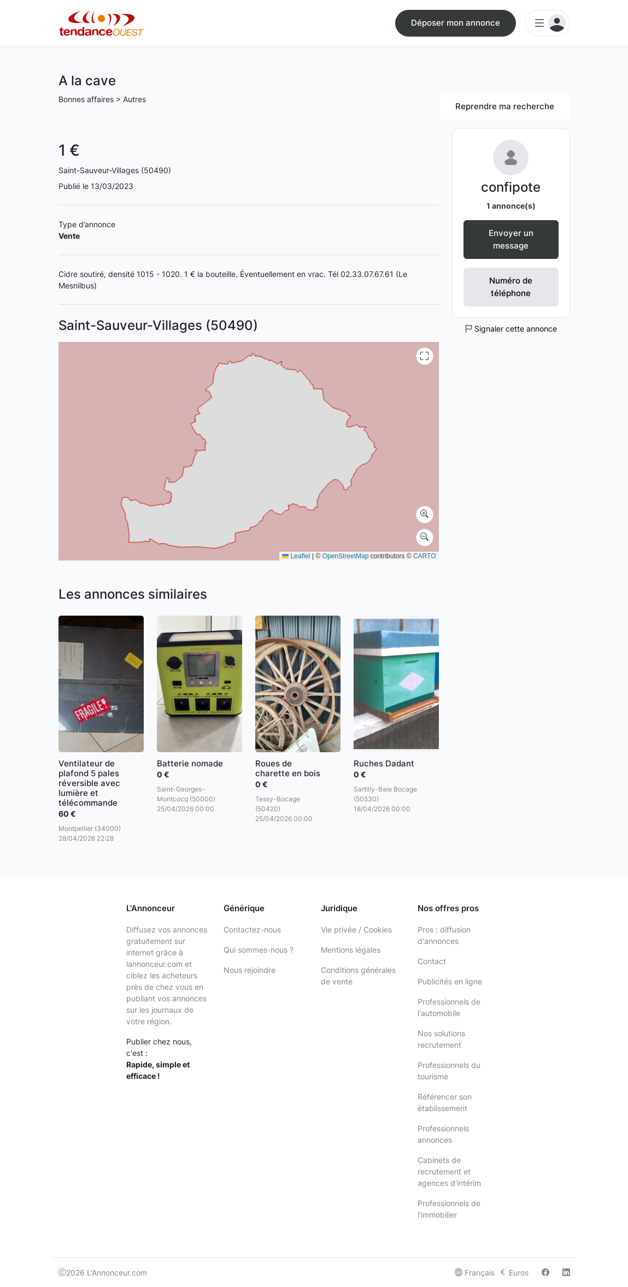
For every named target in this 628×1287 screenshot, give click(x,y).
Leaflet (296, 556)
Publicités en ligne (450, 981)
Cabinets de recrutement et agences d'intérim (449, 1171)
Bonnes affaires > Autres (102, 99)
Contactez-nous (252, 929)
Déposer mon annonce (455, 22)
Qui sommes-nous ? (259, 949)
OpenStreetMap (345, 556)
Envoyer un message (511, 239)
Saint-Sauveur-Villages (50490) (114, 170)
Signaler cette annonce (511, 328)
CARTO (424, 556)
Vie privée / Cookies (356, 929)
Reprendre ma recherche (504, 106)
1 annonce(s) (511, 205)
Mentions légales (350, 949)
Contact (432, 961)
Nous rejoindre (249, 970)
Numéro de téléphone (510, 286)
